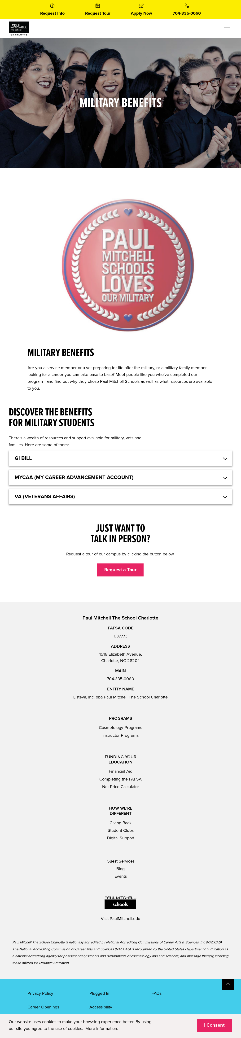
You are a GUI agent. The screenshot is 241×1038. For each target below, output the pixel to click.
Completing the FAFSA (120, 779)
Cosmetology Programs (120, 727)
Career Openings (43, 1007)
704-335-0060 (120, 678)
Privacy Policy (40, 993)
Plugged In (99, 993)
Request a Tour (120, 570)
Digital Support (120, 838)
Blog (120, 868)
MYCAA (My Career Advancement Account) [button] (74, 477)
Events (120, 876)
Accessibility (100, 1007)
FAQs (157, 993)
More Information (101, 1028)
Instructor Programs (120, 735)
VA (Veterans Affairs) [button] (45, 496)
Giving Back (120, 822)
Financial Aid (120, 771)
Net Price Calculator (120, 786)
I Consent (214, 1025)
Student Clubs (121, 830)
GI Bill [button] (23, 458)
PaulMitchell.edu (125, 918)
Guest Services (121, 861)
